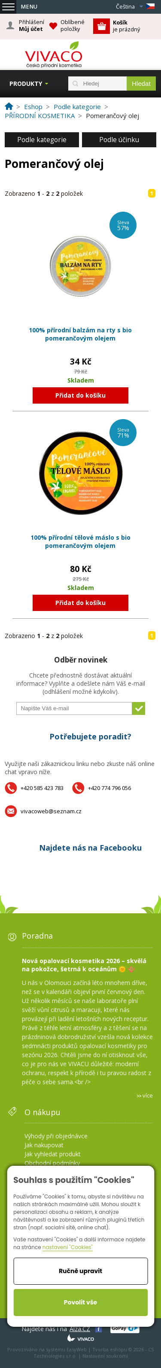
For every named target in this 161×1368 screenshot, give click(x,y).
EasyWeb (77, 1349)
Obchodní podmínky (52, 1163)
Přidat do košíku (80, 395)
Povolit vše (80, 1302)
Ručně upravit (80, 1271)
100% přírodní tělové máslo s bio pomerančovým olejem (80, 541)
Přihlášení (31, 25)
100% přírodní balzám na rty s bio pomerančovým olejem (80, 334)
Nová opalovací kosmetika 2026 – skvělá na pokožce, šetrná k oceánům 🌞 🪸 (84, 965)
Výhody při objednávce (56, 1136)
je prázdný (126, 26)
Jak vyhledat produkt (52, 1154)
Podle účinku (119, 139)
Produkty (25, 83)
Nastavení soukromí (105, 1356)
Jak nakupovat (44, 1145)
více (148, 1095)
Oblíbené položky (73, 25)
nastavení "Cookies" (68, 1247)
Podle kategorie (42, 139)
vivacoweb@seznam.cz (51, 811)
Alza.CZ (80, 1329)
